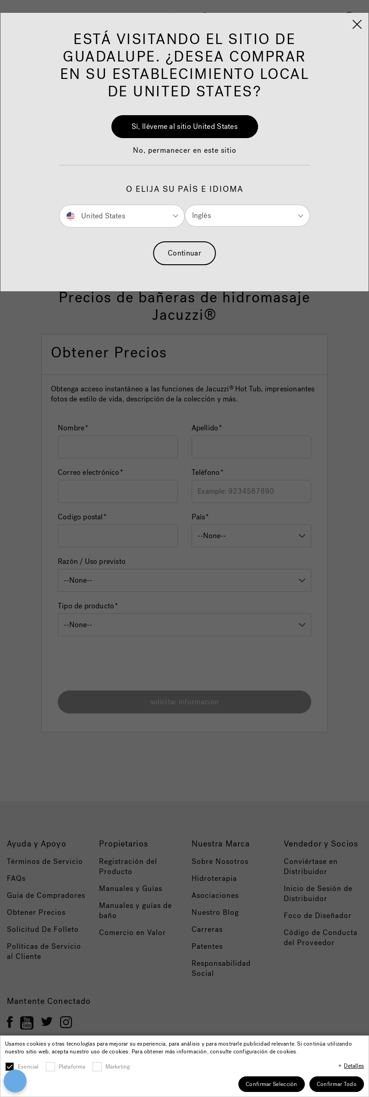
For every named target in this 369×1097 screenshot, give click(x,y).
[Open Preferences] (13, 1080)
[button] (185, 155)
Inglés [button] (201, 215)
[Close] (357, 24)
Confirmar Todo (337, 1084)
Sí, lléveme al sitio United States (184, 126)
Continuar (184, 253)
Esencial (28, 1066)
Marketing (117, 1066)
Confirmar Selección (271, 1084)
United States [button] (95, 215)
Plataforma (72, 1066)
